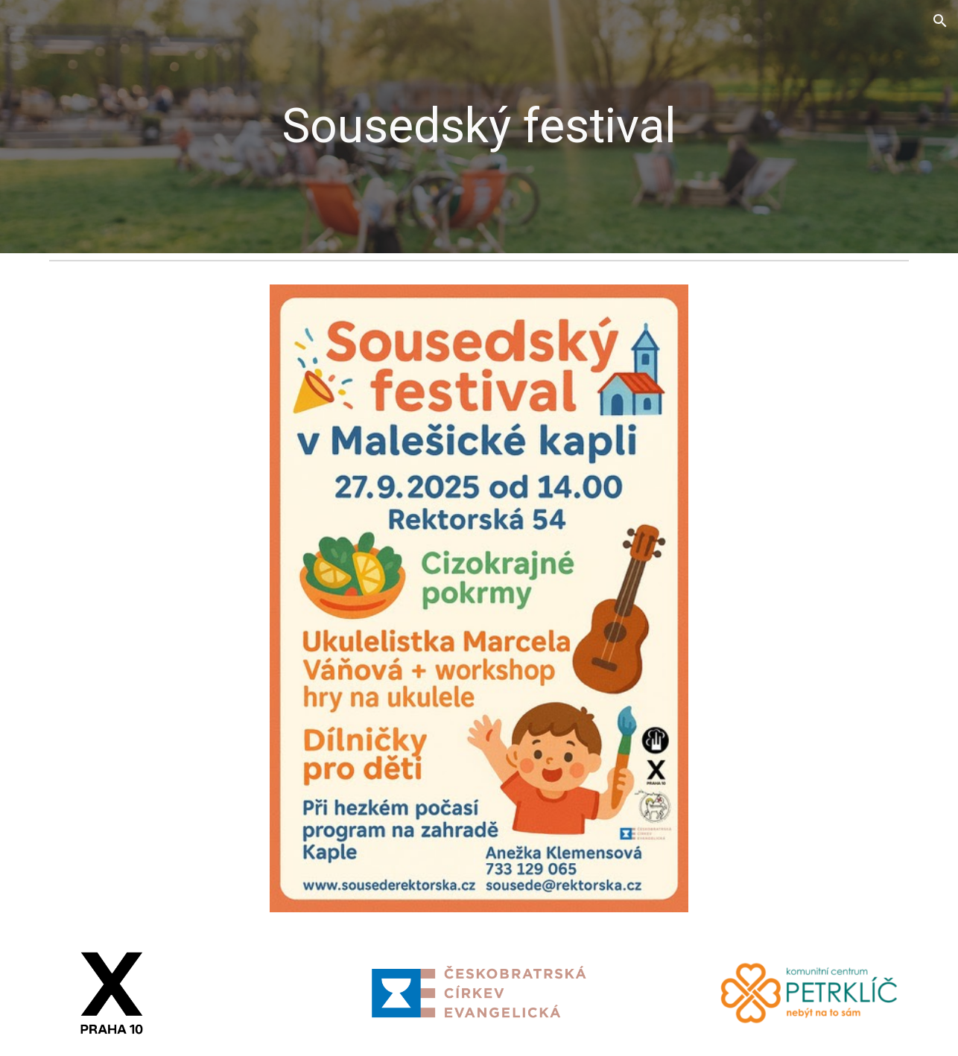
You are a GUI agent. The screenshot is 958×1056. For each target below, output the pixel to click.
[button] (940, 21)
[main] (479, 126)
